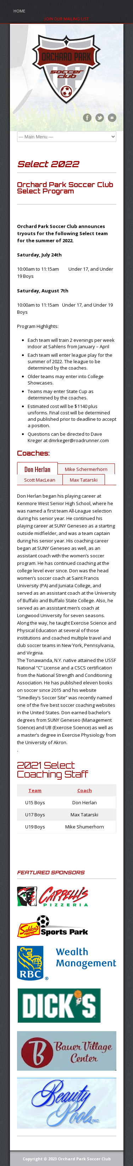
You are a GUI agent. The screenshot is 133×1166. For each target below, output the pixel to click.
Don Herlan (37, 469)
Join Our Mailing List (67, 18)
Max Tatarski (84, 480)
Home (19, 11)
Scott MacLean (39, 480)
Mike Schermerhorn (86, 469)
